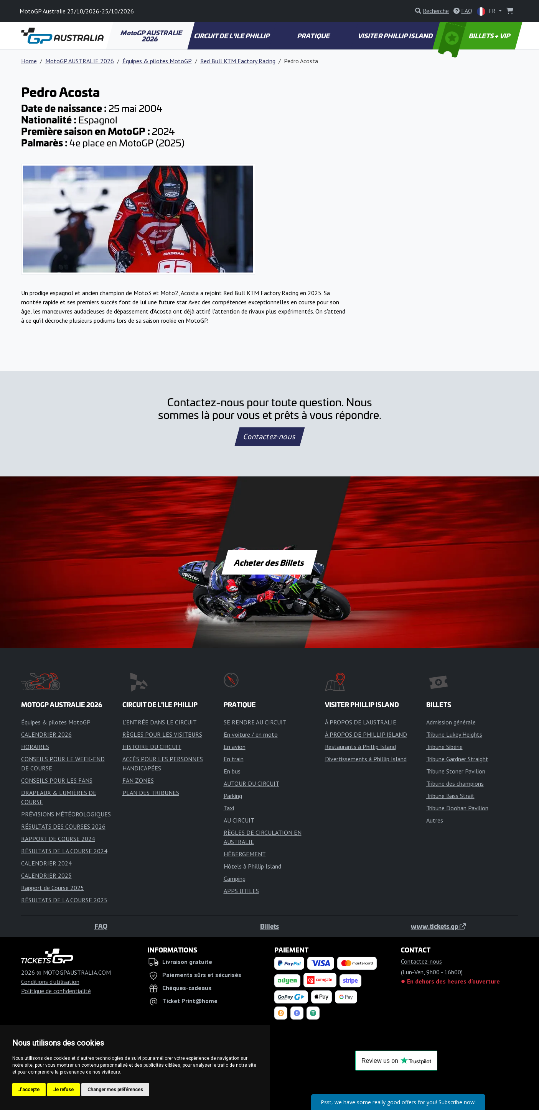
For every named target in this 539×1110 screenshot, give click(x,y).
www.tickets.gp (438, 926)
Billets (269, 926)
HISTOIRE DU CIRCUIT (151, 746)
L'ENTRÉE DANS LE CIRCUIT (159, 722)
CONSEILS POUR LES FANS (56, 780)
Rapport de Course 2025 (52, 888)
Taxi (229, 808)
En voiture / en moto (251, 734)
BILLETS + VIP (474, 35)
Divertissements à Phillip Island (366, 759)
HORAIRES (35, 746)
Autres (434, 820)
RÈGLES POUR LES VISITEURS (162, 734)
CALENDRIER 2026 (46, 734)
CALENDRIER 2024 (46, 863)
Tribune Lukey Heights (454, 734)
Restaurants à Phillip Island (360, 746)
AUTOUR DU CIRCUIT (251, 783)
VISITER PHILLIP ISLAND (395, 35)
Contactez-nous (269, 437)
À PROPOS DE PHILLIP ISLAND (366, 734)
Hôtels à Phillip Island (252, 866)
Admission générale (451, 722)
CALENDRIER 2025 (46, 875)
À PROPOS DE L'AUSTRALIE (360, 722)
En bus (232, 771)
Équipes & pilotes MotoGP (157, 61)
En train (234, 759)
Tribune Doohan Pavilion (457, 808)
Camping (235, 878)
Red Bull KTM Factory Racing (237, 61)
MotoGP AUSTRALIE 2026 (152, 35)
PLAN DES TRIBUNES (150, 792)
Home (29, 61)
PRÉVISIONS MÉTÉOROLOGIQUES (66, 814)
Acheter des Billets (269, 562)
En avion (235, 746)
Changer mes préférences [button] (115, 1089)
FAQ (100, 926)
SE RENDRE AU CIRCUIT (255, 722)
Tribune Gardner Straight (457, 759)
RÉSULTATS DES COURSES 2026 (63, 826)
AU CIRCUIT (239, 820)
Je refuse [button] (63, 1089)
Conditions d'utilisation (50, 981)
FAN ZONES (138, 780)
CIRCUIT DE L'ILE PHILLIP (232, 35)
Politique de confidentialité (56, 991)
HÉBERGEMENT (245, 854)
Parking (233, 796)
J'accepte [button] (29, 1089)
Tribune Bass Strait (450, 796)
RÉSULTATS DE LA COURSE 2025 (64, 900)
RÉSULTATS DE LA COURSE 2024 (64, 851)
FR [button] (487, 11)
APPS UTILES (241, 891)
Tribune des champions (455, 783)
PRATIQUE (314, 35)
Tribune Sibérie (444, 746)
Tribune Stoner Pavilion (455, 771)
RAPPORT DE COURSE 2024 (58, 838)
